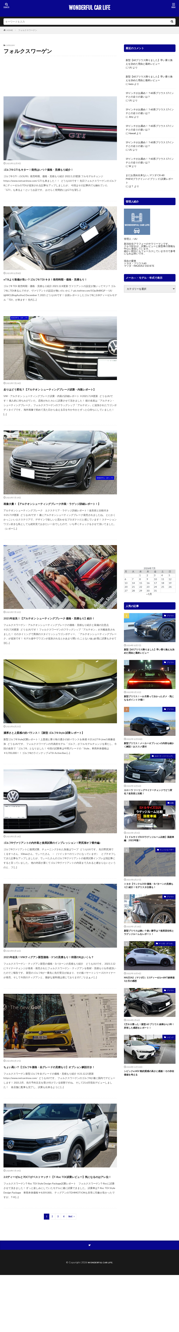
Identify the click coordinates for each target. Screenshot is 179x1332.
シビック (170, 1047)
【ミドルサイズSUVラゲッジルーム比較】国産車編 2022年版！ (149, 843)
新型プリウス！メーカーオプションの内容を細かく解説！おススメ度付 (149, 747)
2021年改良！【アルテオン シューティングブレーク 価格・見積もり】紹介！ (56, 639)
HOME (9, 30)
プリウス (170, 616)
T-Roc (8, 62)
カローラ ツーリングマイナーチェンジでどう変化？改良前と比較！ (149, 795)
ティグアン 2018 (98, 69)
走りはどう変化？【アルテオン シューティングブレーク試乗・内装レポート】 (60, 398)
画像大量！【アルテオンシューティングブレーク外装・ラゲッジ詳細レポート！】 (59, 519)
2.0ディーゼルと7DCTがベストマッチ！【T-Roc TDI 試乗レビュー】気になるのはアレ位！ (58, 1229)
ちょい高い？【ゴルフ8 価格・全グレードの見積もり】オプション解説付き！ (58, 1113)
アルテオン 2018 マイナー (73, 62)
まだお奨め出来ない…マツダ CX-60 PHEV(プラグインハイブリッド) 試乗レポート (149, 179)
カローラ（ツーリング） (164, 759)
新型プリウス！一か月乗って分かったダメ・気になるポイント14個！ (147, 699)
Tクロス (20, 62)
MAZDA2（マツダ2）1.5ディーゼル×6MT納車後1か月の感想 (149, 987)
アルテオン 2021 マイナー (41, 62)
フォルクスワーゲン (27, 30)
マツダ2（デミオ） (166, 951)
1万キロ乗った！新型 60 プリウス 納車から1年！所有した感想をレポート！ (149, 1035)
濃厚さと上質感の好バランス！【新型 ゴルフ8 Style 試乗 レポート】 (57, 760)
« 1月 (149, 593)
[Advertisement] (150, 430)
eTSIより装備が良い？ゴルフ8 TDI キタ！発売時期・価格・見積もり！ (56, 282)
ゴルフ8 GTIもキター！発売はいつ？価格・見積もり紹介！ (59, 169)
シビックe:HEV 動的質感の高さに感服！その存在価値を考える (149, 1082)
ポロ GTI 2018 (13, 82)
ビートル (102, 76)
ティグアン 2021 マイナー (72, 69)
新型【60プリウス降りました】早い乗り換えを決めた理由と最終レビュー (149, 62)
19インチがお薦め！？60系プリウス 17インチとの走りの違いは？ (150, 94)
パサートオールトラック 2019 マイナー (72, 76)
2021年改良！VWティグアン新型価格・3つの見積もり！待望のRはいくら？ (58, 997)
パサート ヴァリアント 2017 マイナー (25, 76)
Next (71, 1273)
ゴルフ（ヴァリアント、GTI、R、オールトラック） (29, 69)
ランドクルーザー (167, 855)
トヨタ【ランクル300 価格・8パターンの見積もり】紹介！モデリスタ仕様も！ (149, 891)
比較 (172, 807)
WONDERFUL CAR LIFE (89, 7)
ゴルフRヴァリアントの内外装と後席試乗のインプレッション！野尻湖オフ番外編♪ (58, 876)
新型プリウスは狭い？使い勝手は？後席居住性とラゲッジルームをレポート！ (149, 939)
